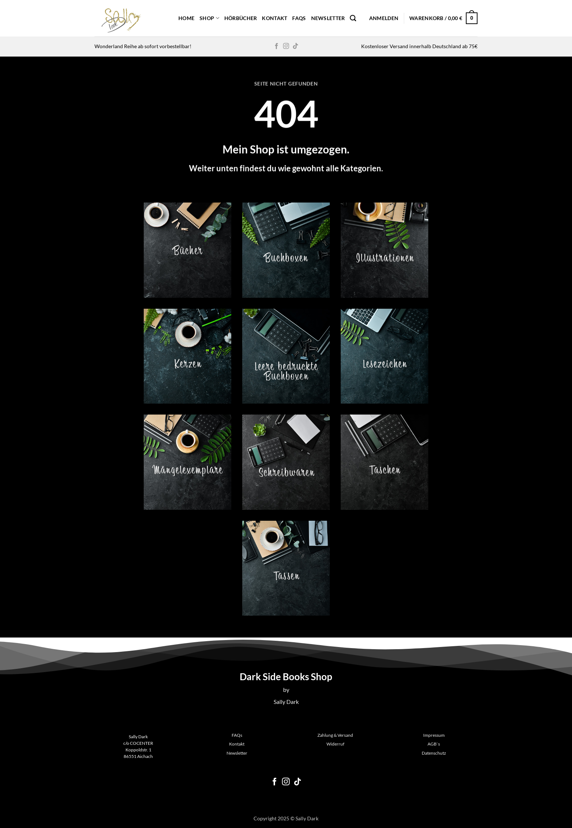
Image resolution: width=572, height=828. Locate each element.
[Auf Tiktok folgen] (295, 46)
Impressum (434, 735)
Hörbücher (240, 18)
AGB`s (434, 744)
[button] (383, 18)
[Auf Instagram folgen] (286, 46)
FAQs (299, 18)
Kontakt (274, 18)
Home (186, 18)
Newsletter (328, 18)
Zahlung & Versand (335, 735)
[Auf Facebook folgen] (276, 46)
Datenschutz (434, 753)
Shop (209, 18)
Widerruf (335, 744)
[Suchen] (353, 18)
